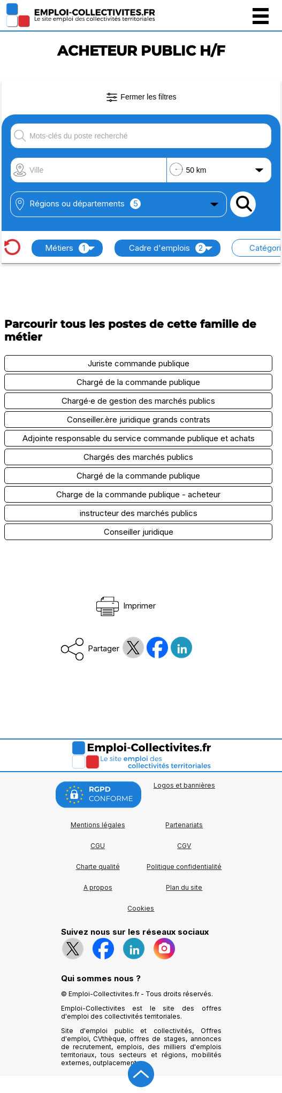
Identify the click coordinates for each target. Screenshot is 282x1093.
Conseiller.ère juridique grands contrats (138, 419)
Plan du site (184, 887)
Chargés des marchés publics (138, 457)
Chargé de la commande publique (138, 382)
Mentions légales (98, 825)
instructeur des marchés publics (138, 513)
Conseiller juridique (138, 532)
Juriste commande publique (138, 363)
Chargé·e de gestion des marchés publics (138, 401)
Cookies (140, 908)
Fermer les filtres (140, 97)
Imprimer (125, 606)
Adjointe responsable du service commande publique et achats (138, 438)
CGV (184, 846)
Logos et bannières (184, 785)
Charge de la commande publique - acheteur (138, 494)
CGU (97, 846)
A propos (97, 887)
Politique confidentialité (184, 867)
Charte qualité (98, 867)
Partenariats (184, 825)
